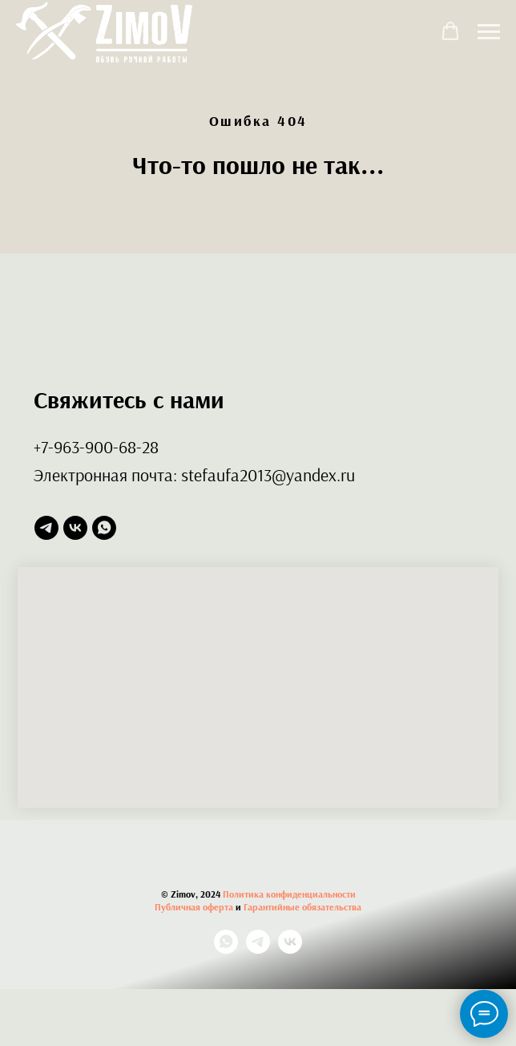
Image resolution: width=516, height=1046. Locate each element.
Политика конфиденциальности (289, 894)
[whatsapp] (104, 528)
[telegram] (46, 528)
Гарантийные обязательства (302, 907)
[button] (450, 31)
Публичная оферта (194, 907)
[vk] (75, 528)
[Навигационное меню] (489, 32)
